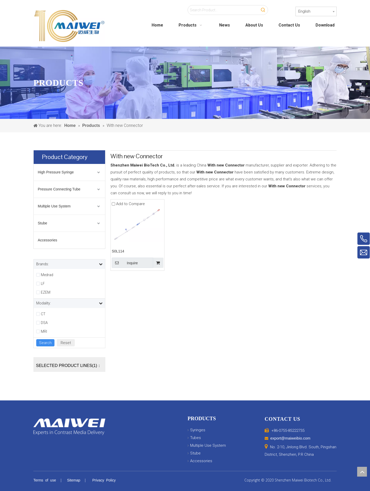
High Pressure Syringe (56, 172)
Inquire (125, 263)
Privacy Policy (104, 480)
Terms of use (44, 480)
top (362, 472)
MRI (44, 331)
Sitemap (73, 480)
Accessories (47, 240)
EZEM (45, 292)
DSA (44, 323)
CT (43, 314)
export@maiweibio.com (290, 438)
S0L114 (118, 251)
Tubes (195, 437)
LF (43, 283)
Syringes (197, 430)
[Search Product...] (223, 10)
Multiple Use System (54, 206)
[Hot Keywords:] (263, 10)
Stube (42, 223)
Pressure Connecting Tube (59, 189)
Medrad (47, 275)
